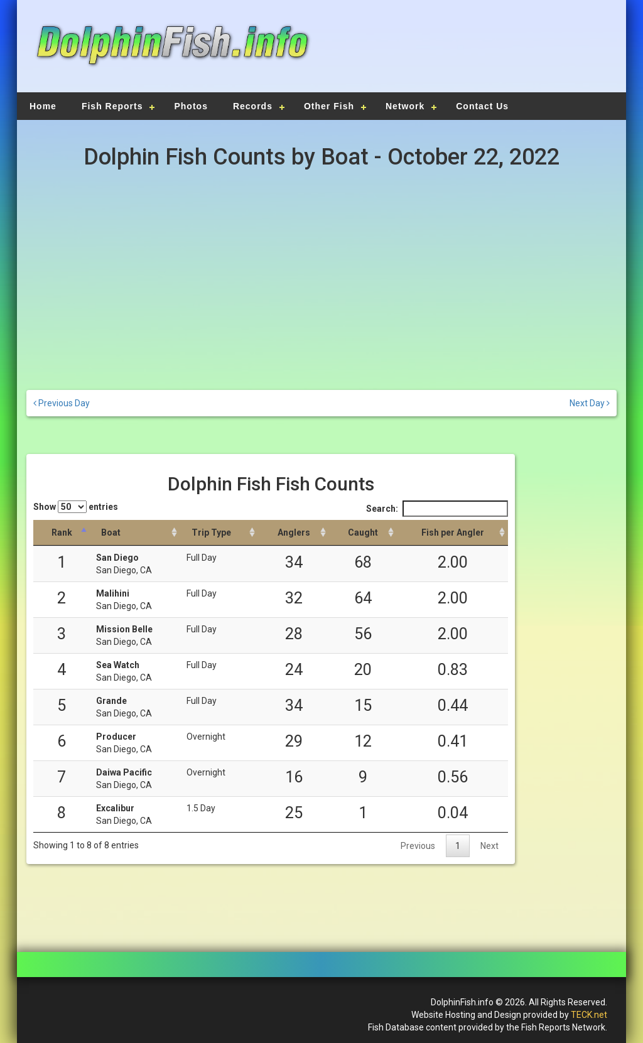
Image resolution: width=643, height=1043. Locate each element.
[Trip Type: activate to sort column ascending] (219, 533)
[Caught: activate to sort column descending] (363, 533)
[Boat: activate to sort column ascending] (135, 533)
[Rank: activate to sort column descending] (61, 533)
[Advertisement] (467, 53)
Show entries (75, 506)
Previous (418, 846)
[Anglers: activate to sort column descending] (293, 533)
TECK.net (589, 1015)
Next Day (590, 403)
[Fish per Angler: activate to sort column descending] (452, 533)
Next (489, 846)
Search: (437, 508)
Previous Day (61, 403)
